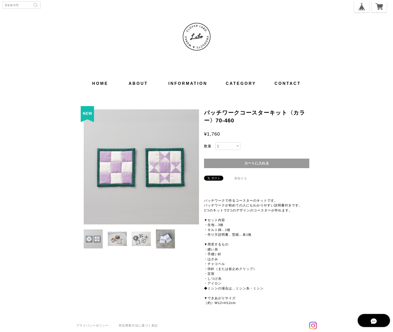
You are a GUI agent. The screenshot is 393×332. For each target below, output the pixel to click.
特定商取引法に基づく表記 (138, 325)
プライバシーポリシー (92, 325)
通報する (240, 178)
